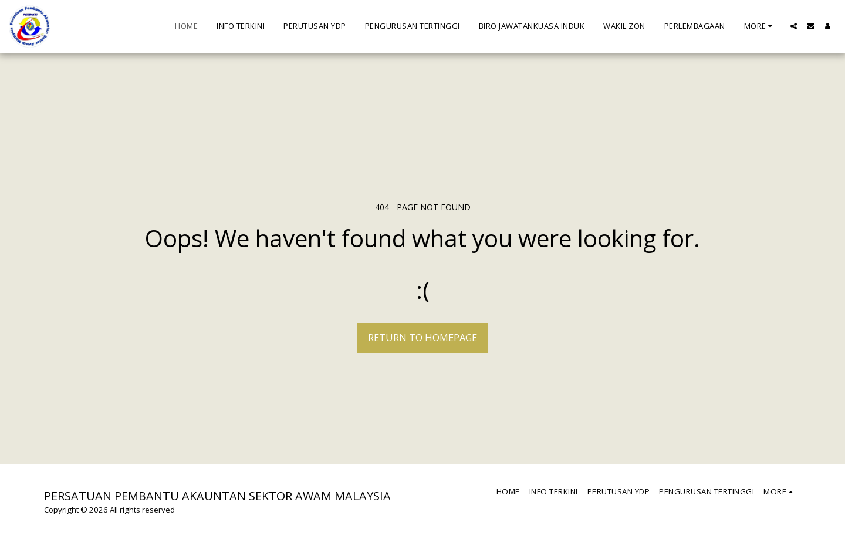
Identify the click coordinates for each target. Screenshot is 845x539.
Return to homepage (422, 337)
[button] (794, 26)
